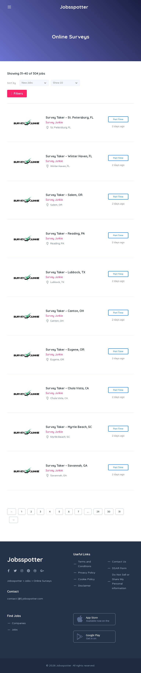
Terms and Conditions (84, 564)
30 (108, 511)
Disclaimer (84, 585)
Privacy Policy (86, 572)
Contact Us (119, 561)
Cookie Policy (86, 579)
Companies (19, 623)
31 (119, 511)
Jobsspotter (63, 665)
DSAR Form (119, 568)
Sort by (11, 82)
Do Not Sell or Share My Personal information (120, 581)
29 (98, 511)
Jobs (15, 629)
